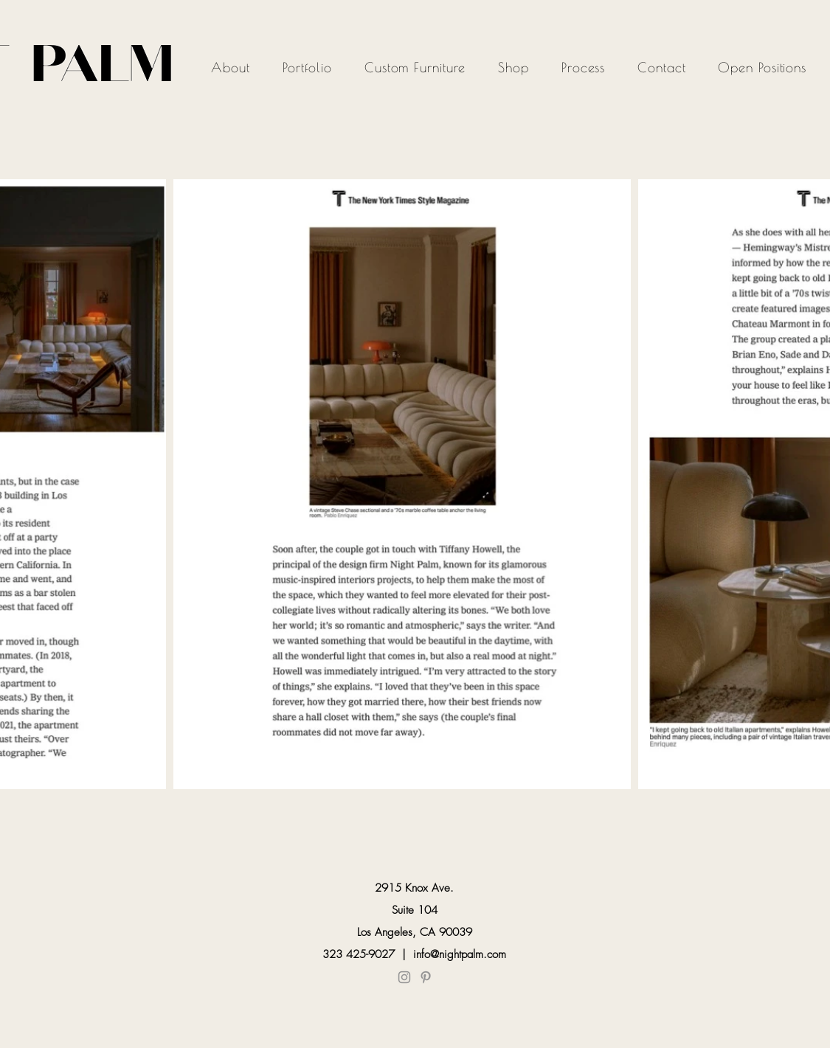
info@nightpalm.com (459, 954)
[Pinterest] (426, 977)
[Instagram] (404, 977)
